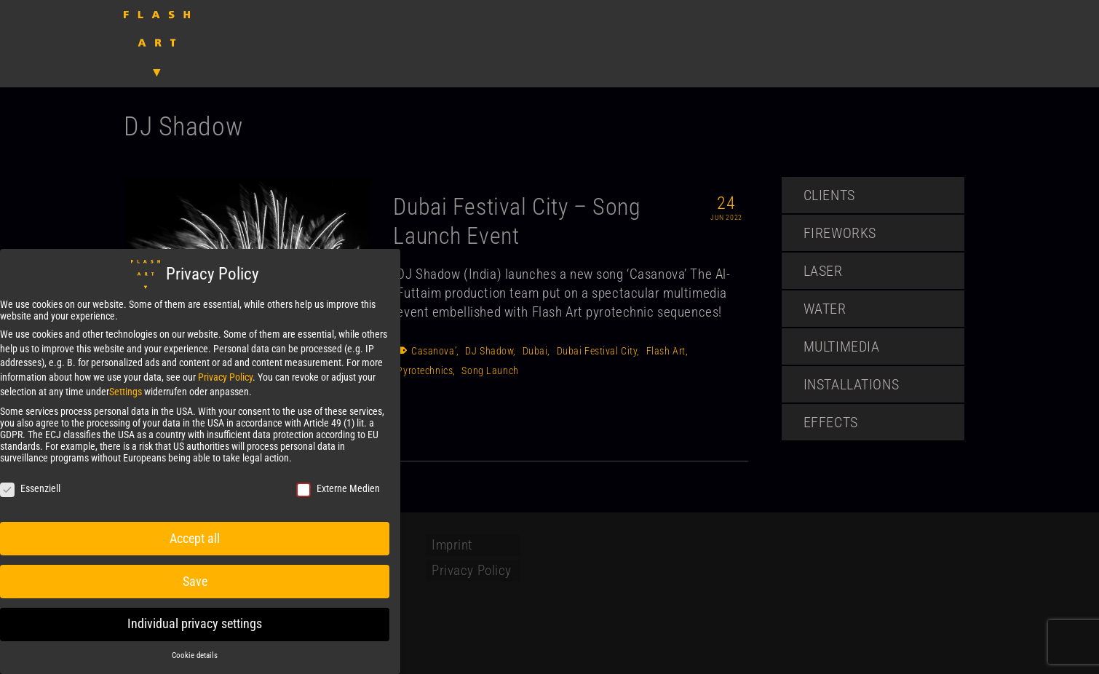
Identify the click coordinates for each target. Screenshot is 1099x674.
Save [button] (195, 581)
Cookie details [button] (195, 655)
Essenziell (30, 488)
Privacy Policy (225, 377)
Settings (125, 391)
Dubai (535, 351)
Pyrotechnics (425, 370)
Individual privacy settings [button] (194, 623)
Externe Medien (338, 488)
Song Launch (489, 370)
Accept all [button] (195, 538)
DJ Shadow (489, 351)
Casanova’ (433, 351)
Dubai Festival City (597, 351)
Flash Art (666, 351)
